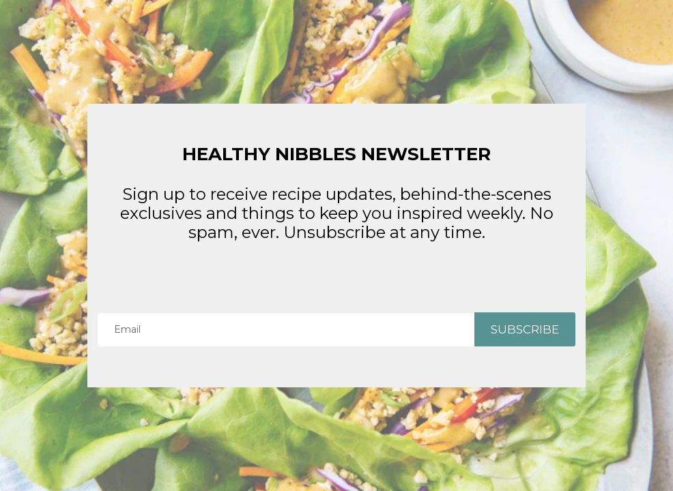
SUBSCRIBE (525, 329)
